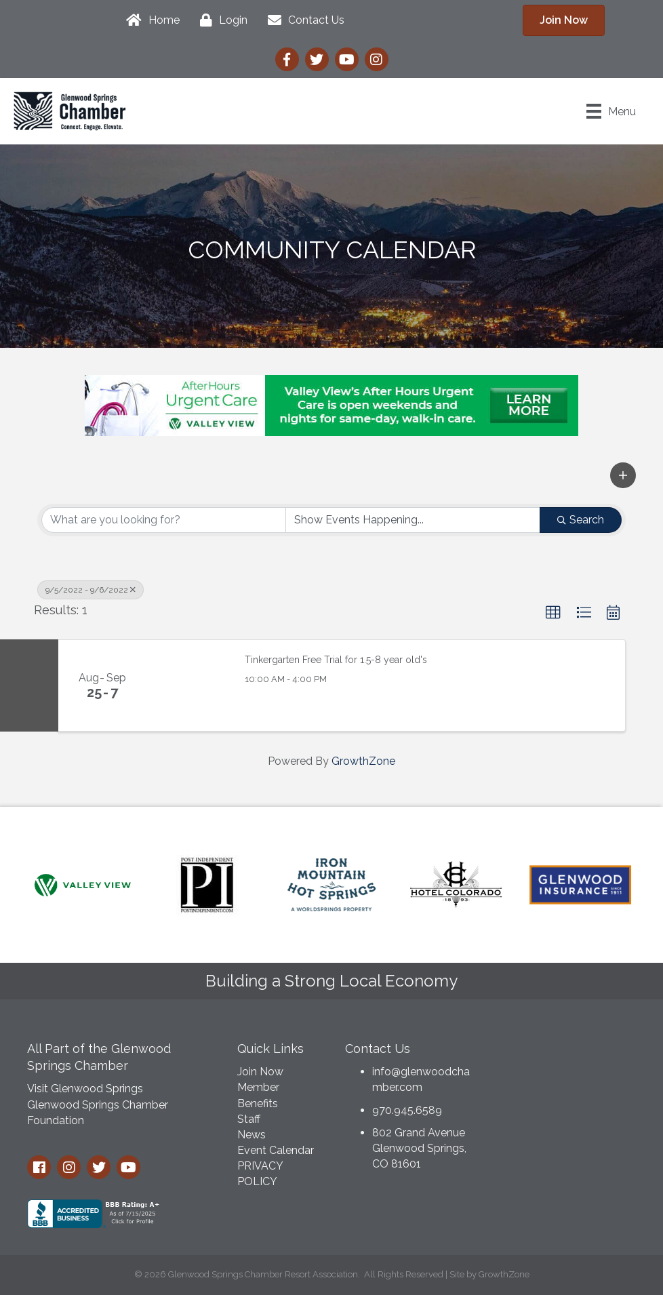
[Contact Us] (302, 20)
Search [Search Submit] (580, 519)
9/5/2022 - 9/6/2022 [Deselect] (90, 590)
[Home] (149, 20)
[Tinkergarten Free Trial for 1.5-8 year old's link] (188, 685)
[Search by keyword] (163, 520)
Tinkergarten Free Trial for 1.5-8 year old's (336, 659)
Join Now (260, 1071)
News (251, 1134)
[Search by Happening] (413, 520)
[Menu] (611, 111)
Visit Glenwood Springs (85, 1088)
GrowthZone (363, 761)
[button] (623, 475)
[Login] (220, 20)
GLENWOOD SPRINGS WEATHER (567, 1084)
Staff (248, 1119)
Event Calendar (275, 1150)
